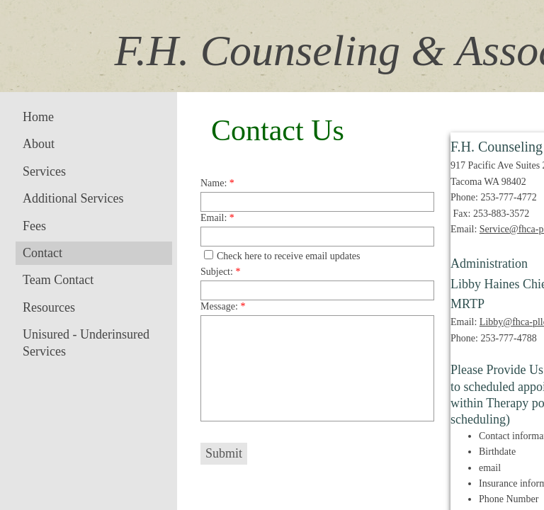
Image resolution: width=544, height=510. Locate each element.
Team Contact (58, 280)
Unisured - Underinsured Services (86, 342)
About (39, 144)
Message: (222, 306)
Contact (42, 253)
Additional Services (73, 198)
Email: (217, 217)
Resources (49, 307)
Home (38, 117)
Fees (34, 226)
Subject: (220, 271)
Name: (217, 183)
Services (44, 171)
